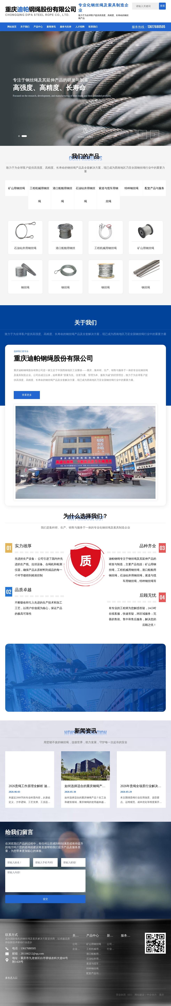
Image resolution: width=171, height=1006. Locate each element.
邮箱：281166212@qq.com (28, 953)
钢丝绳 (25, 287)
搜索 (162, 6)
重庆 (161, 994)
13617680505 (156, 26)
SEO (129, 994)
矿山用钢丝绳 (145, 248)
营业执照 (121, 994)
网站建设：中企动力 (146, 994)
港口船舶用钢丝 (65, 248)
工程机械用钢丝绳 (105, 248)
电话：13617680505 (24, 948)
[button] (19, 136)
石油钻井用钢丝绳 (25, 248)
